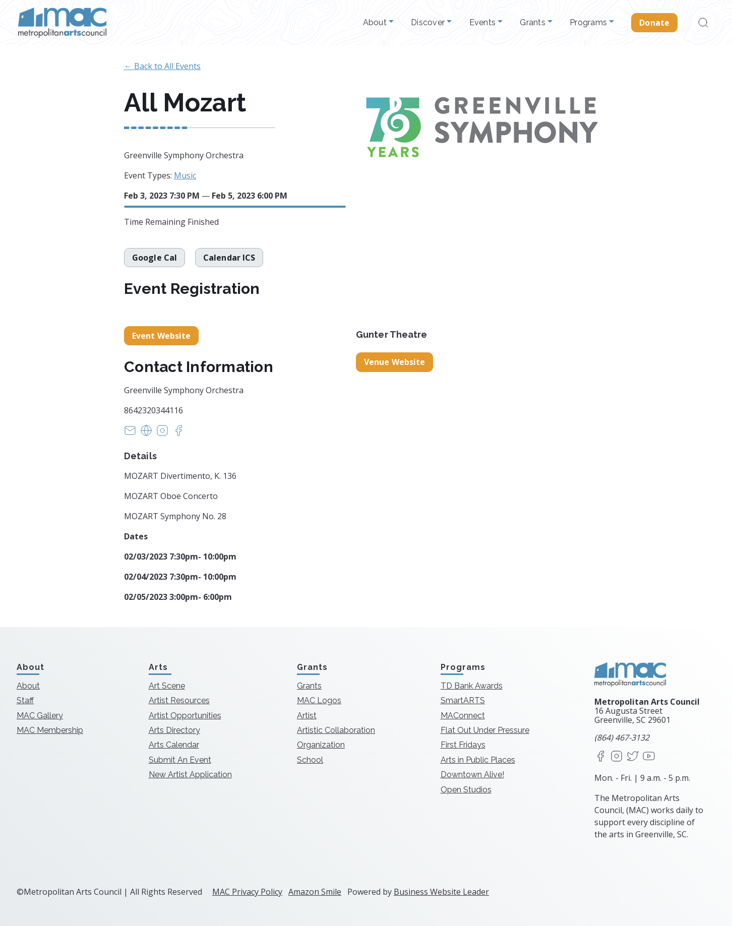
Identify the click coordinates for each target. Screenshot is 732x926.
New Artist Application (190, 774)
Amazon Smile (314, 891)
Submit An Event (180, 760)
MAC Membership (50, 730)
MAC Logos (319, 700)
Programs (589, 22)
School (310, 760)
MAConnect (463, 715)
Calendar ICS (229, 257)
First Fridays (463, 745)
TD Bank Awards (472, 686)
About (376, 22)
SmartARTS (463, 700)
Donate (654, 22)
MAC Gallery (40, 715)
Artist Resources (179, 700)
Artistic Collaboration (336, 730)
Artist (307, 715)
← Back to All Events (162, 66)
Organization (321, 745)
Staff (25, 700)
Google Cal (154, 257)
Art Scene (167, 686)
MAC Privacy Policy (247, 891)
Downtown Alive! (472, 774)
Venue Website (394, 361)
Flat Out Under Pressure (485, 730)
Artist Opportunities (185, 715)
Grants (533, 22)
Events (483, 22)
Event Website (161, 335)
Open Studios (466, 789)
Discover (429, 22)
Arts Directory (174, 730)
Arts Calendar (174, 745)
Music (185, 175)
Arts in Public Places (478, 760)
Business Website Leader (441, 891)
